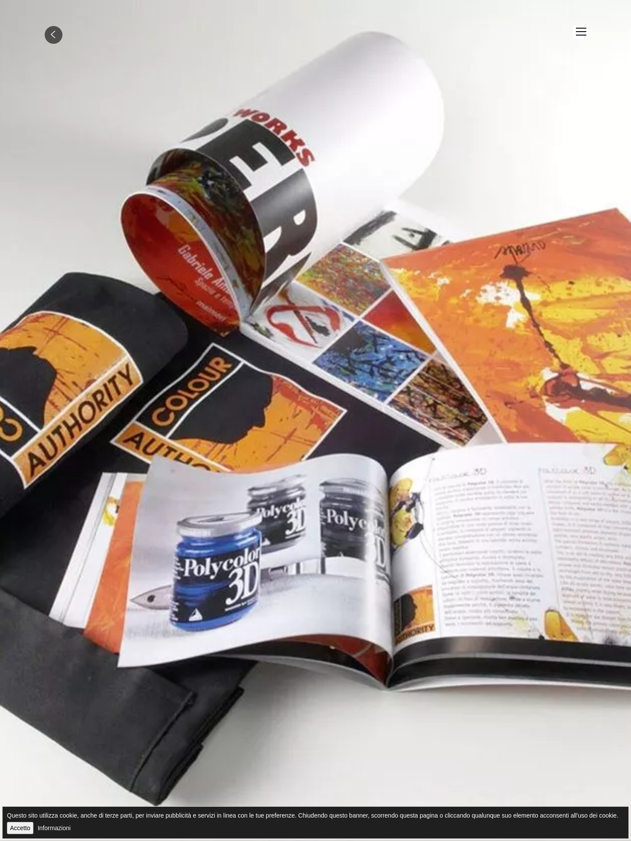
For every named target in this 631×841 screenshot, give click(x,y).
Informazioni (54, 828)
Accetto (20, 828)
